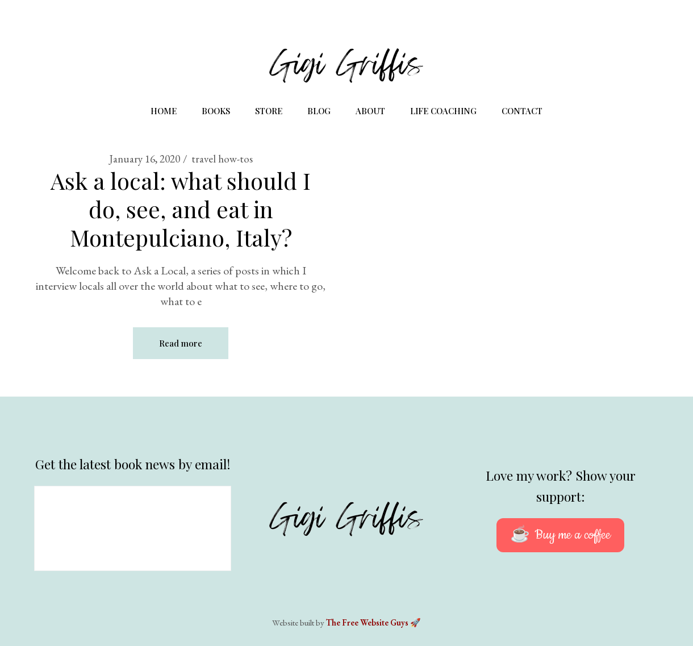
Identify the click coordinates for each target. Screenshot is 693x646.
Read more (180, 343)
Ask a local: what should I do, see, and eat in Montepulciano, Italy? (181, 208)
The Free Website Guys (367, 622)
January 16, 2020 (144, 158)
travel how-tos (222, 158)
